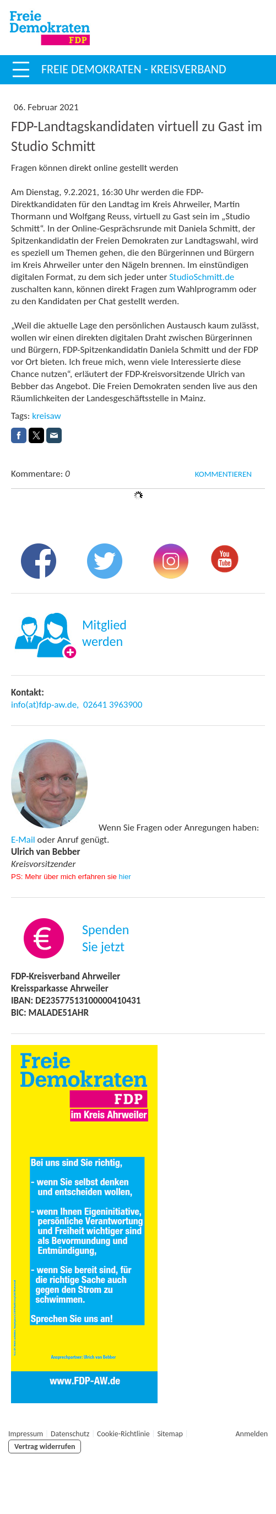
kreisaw (46, 416)
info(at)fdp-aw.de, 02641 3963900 (76, 704)
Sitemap (169, 1433)
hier (125, 876)
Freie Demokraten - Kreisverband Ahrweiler (133, 81)
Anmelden (252, 1433)
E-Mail (23, 839)
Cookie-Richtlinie (123, 1433)
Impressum (25, 1433)
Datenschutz (70, 1433)
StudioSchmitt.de (201, 277)
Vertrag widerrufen (44, 1446)
